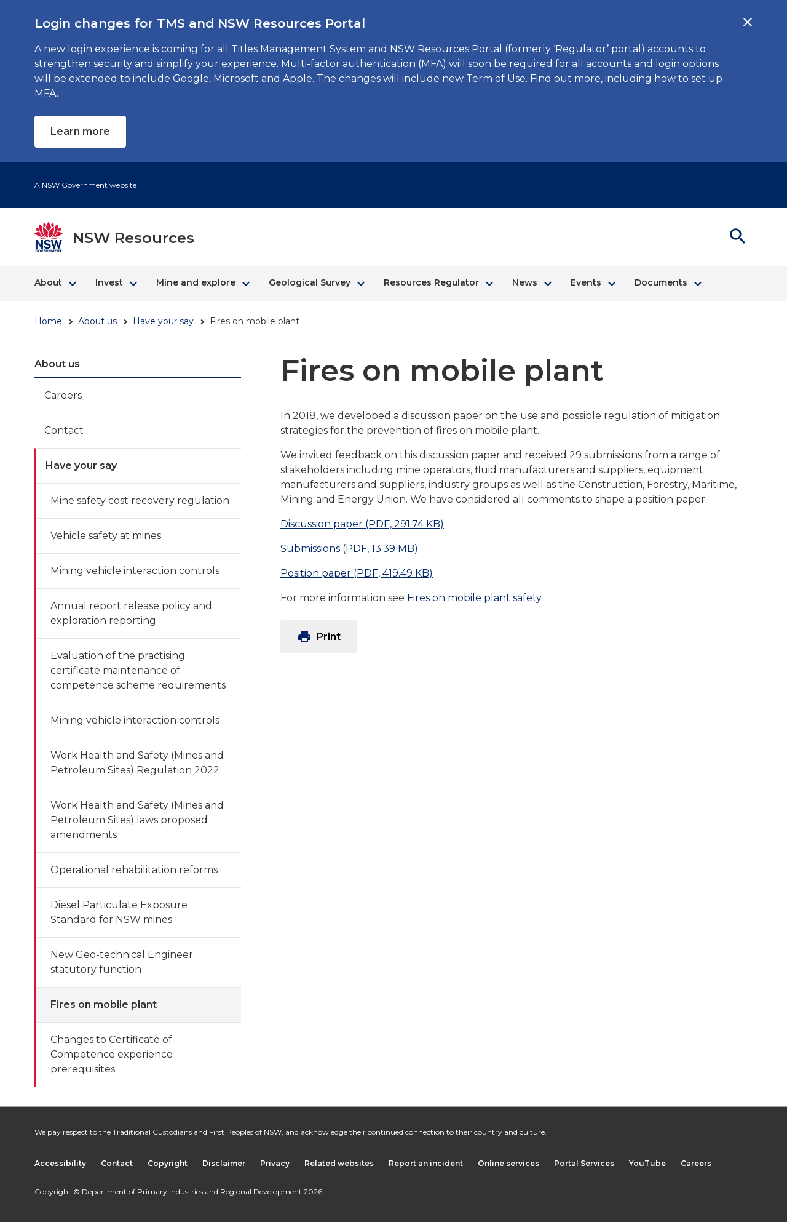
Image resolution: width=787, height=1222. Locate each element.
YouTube (647, 1163)
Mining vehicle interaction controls (134, 571)
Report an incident (426, 1163)
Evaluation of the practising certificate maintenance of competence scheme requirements (138, 670)
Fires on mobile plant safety (474, 598)
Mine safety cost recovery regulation (139, 500)
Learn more (80, 131)
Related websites (339, 1163)
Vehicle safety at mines (105, 535)
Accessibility (60, 1163)
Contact (64, 430)
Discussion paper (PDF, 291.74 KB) (362, 524)
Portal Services (584, 1163)
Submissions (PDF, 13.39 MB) (349, 548)
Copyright (168, 1163)
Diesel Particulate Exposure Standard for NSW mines (119, 912)
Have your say (163, 321)
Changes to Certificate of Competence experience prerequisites (111, 1054)
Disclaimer (223, 1163)
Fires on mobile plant (103, 1004)
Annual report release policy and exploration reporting (131, 613)
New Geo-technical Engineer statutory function (121, 962)
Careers (63, 395)
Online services (508, 1163)
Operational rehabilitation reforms (134, 870)
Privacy (275, 1163)
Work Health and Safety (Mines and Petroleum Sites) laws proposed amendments (137, 820)
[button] (55, 283)
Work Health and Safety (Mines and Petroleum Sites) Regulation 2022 (137, 762)
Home (48, 321)
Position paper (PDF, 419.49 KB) (356, 573)
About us (97, 321)
